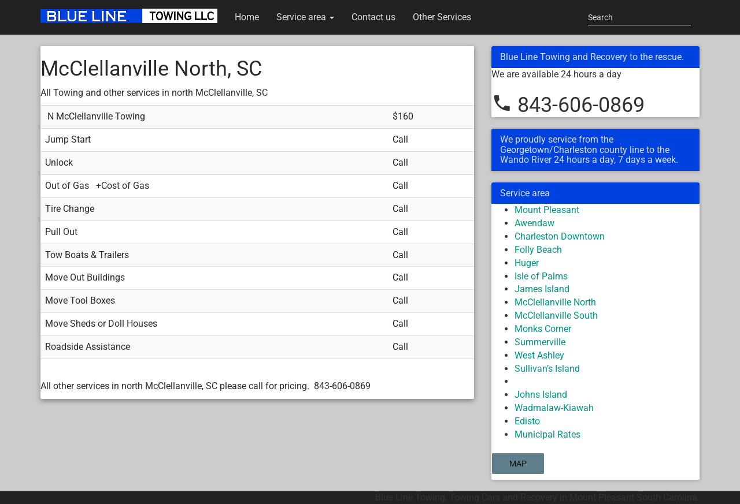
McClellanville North (555, 302)
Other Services (442, 17)
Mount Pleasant (547, 209)
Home (247, 17)
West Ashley (539, 355)
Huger (527, 262)
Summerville (540, 342)
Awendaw (534, 223)
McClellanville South (556, 315)
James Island (542, 288)
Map (518, 463)
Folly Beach (538, 249)
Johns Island (541, 394)
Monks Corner (543, 328)
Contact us (373, 17)
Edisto (527, 421)
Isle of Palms (541, 276)
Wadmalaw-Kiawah (554, 407)
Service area (305, 17)
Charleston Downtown (560, 236)
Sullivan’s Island (547, 368)
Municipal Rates (547, 434)
